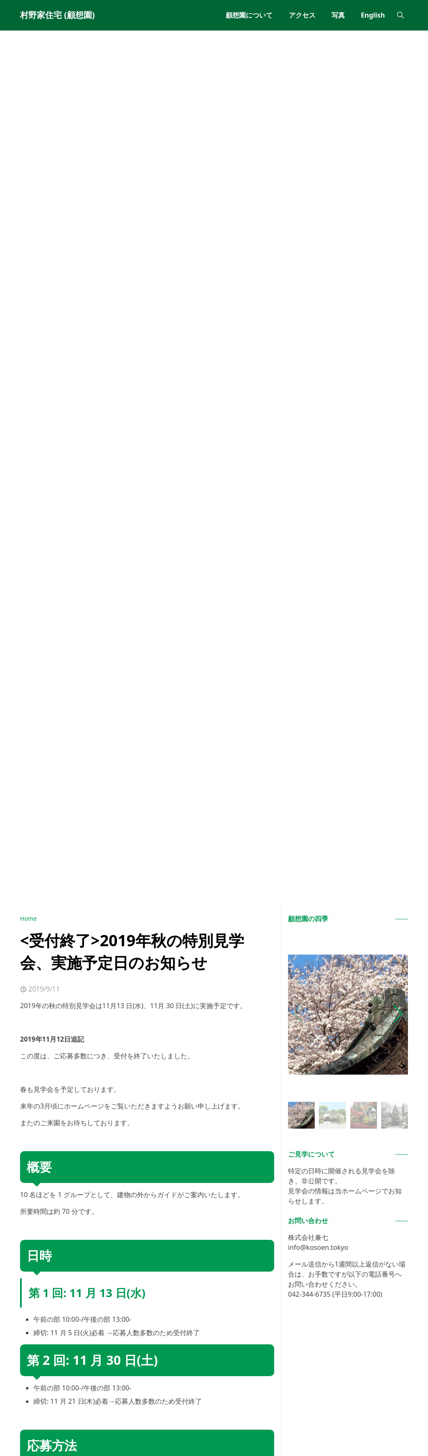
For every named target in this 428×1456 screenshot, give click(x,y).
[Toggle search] (400, 15)
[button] (398, 1014)
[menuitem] (249, 15)
